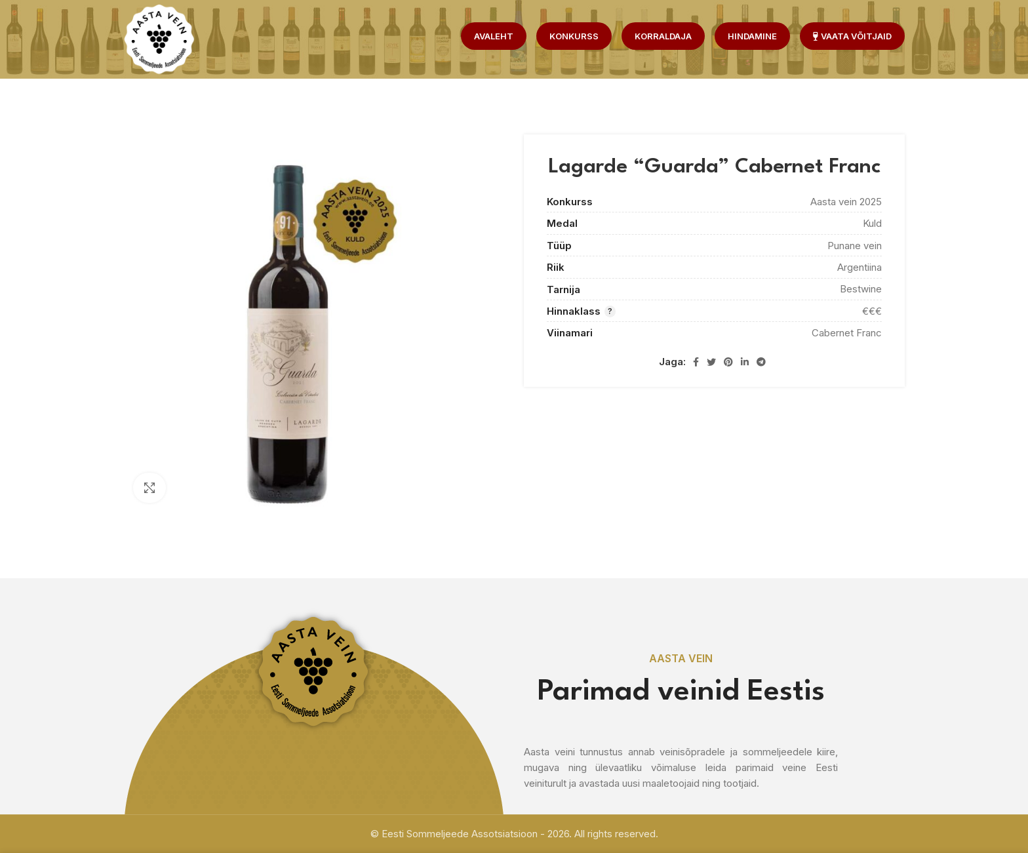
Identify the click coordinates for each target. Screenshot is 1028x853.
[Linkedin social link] (745, 361)
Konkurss (574, 36)
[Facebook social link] (696, 361)
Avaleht (493, 36)
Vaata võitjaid (852, 36)
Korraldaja (663, 36)
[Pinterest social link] (728, 361)
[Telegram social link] (761, 361)
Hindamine (752, 36)
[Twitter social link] (711, 361)
